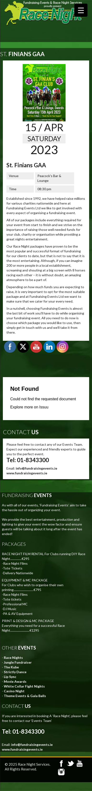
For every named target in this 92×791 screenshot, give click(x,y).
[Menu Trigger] (80, 10)
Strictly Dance (15, 672)
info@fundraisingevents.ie (36, 468)
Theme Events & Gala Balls (25, 696)
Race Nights (13, 658)
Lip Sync (10, 677)
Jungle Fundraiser (18, 662)
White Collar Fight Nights (24, 686)
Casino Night (14, 691)
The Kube (11, 667)
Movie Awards (15, 681)
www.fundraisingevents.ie (26, 473)
